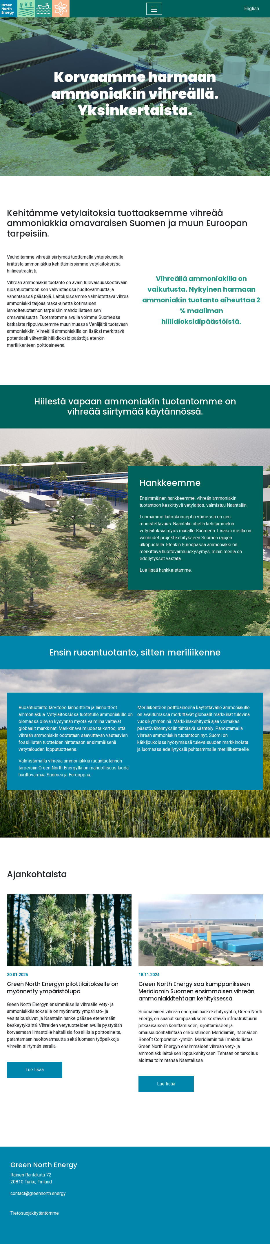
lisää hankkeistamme (169, 570)
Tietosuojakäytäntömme (34, 1213)
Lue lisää (34, 1069)
